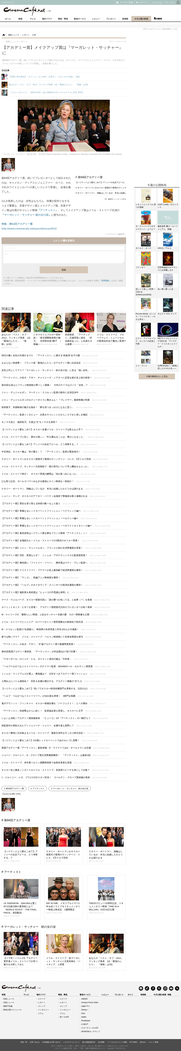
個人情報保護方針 (88, 1042)
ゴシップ (41, 1006)
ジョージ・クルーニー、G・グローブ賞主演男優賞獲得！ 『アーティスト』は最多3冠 (55, 755)
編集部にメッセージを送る (117, 199)
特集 (169, 995)
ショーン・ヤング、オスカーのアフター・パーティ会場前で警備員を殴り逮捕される (53, 496)
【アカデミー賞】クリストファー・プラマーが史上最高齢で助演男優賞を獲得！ (51, 570)
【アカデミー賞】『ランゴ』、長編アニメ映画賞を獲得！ (40, 577)
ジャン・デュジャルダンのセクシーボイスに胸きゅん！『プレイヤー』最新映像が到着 (54, 400)
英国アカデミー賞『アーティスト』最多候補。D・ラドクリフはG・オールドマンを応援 (55, 747)
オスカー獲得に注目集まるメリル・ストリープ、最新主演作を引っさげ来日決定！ (52, 733)
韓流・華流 (63, 19)
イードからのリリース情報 (117, 1042)
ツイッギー (140, 267)
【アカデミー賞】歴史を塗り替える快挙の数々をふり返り (40, 503)
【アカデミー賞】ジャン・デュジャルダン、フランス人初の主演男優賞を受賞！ (51, 548)
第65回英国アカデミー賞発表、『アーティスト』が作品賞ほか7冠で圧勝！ (49, 651)
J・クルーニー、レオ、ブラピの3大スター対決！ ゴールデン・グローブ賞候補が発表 (54, 777)
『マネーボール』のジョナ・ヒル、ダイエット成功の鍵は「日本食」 (45, 659)
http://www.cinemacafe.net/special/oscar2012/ (29, 228)
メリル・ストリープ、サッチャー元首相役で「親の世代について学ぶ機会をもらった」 (54, 466)
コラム (40, 1013)
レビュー (96, 19)
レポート (41, 1002)
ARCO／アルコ (164, 248)
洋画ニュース (8, 1002)
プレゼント (111, 19)
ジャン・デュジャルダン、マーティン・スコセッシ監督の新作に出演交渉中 (49, 392)
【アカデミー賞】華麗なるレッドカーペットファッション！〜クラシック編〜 (50, 511)
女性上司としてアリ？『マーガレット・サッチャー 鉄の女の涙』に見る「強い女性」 (54, 370)
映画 (20, 19)
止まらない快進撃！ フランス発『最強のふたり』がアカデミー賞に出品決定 (50, 363)
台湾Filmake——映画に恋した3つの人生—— (168, 367)
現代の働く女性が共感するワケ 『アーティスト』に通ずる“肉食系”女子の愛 (50, 355)
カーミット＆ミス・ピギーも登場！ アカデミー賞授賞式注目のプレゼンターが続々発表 (56, 607)
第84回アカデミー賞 (90, 177)
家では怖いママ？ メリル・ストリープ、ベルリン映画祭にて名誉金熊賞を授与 (51, 636)
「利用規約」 (105, 280)
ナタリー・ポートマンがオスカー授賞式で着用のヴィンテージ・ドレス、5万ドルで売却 (114, 188)
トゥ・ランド (141, 366)
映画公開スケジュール (12, 1010)
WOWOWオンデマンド (90, 1031)
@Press (143, 1042)
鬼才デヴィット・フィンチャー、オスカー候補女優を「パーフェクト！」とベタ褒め (54, 703)
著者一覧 (24, 1042)
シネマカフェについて (71, 1042)
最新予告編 (7, 1006)
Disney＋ (85, 1010)
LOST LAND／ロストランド (168, 205)
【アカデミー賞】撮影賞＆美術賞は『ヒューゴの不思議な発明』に (45, 592)
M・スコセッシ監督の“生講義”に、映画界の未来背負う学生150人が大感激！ (49, 629)
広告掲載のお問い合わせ (51, 1042)
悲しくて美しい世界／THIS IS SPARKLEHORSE (145, 292)
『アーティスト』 (47, 210)
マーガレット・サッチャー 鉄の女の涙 (70, 788)
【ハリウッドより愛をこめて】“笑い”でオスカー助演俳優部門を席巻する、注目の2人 (54, 688)
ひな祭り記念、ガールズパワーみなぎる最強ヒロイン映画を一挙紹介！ (46, 481)
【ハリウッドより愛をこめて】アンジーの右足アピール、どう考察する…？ (108, 182)
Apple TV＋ (86, 1006)
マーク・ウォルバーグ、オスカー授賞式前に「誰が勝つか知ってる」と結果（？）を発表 (55, 599)
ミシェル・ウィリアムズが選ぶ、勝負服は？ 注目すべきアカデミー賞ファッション (53, 673)
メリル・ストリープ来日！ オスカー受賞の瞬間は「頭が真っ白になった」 (48, 474)
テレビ (33, 19)
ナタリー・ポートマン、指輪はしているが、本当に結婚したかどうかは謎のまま (110, 193)
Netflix (83, 1017)
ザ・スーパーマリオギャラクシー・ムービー (145, 227)
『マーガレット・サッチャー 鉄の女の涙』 (26, 214)
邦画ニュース (8, 999)
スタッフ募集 (153, 1042)
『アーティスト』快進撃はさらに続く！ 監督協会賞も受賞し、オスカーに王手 (51, 710)
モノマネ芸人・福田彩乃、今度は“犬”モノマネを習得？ (38, 422)
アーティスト (38, 788)
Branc (158, 18)
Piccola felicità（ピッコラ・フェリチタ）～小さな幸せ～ (146, 316)
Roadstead (85, 1021)
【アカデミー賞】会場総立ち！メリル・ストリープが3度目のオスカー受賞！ (50, 540)
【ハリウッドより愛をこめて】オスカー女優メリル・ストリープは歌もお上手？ (51, 429)
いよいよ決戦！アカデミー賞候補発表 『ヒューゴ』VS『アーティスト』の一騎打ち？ (55, 718)
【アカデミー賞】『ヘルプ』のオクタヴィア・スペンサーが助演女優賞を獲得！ (51, 585)
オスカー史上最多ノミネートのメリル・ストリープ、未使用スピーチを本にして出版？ (55, 770)
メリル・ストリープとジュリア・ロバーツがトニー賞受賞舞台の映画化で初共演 (51, 622)
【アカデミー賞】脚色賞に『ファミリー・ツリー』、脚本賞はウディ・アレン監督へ (54, 562)
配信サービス (80, 19)
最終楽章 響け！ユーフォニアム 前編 (168, 227)
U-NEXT (84, 1024)
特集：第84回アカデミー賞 (17, 224)
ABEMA (84, 999)
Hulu (83, 1013)
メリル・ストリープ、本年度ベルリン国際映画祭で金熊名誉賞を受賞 (45, 762)
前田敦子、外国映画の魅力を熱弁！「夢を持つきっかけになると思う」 (47, 407)
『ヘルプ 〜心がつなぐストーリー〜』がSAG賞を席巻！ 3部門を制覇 (47, 696)
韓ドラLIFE (64, 1017)
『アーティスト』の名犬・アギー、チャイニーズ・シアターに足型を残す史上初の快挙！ (56, 377)
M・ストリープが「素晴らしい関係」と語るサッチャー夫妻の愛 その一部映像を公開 (55, 614)
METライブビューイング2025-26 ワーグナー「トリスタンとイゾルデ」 (167, 342)
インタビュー (43, 1010)
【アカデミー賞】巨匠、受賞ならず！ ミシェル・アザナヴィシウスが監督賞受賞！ (54, 555)
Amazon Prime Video (89, 1002)
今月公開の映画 (141, 19)
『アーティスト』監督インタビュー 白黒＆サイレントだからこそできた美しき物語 (52, 414)
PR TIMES (133, 1042)
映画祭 (125, 19)
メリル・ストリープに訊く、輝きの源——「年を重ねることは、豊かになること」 (53, 437)
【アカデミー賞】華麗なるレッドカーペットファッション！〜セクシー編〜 (49, 518)
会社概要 (101, 1042)
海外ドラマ (47, 19)
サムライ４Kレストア (167, 314)
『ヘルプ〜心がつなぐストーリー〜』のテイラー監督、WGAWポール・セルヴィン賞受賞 (56, 666)
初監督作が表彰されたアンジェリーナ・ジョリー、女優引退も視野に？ (47, 725)
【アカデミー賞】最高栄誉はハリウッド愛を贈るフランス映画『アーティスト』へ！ (54, 533)
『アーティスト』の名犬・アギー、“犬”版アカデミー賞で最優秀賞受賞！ (47, 644)
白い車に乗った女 (165, 289)
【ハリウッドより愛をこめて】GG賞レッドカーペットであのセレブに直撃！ (49, 740)
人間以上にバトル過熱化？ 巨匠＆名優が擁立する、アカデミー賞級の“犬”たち (51, 681)
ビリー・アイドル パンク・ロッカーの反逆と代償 (146, 341)
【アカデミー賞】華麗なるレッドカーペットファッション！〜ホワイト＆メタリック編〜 (56, 525)
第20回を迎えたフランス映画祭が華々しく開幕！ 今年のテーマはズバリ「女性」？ (54, 385)
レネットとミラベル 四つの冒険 (146, 205)
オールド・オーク (143, 248)
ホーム (8, 19)
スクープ (41, 999)
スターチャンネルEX (89, 1028)
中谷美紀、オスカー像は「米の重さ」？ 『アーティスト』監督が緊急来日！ (50, 451)
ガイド (130, 995)
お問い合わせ (35, 1042)
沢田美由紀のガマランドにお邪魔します (167, 268)
